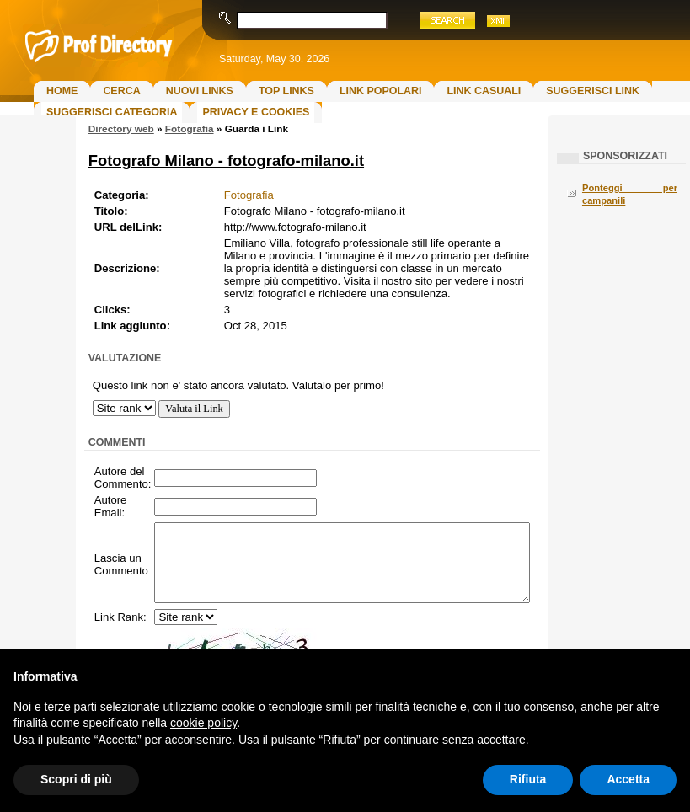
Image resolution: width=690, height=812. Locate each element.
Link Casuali (484, 91)
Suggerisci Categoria (111, 112)
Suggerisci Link (592, 91)
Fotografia (189, 129)
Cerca (121, 91)
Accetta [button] (628, 779)
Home (62, 91)
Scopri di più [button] (76, 779)
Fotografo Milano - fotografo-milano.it (226, 160)
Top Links (286, 91)
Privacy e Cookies (255, 112)
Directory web (121, 129)
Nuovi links (199, 91)
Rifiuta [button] (528, 779)
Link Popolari (381, 91)
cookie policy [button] (203, 722)
